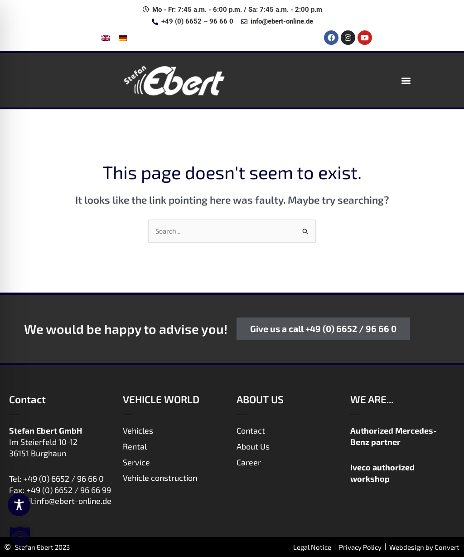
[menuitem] (105, 38)
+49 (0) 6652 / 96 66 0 (63, 479)
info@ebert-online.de (73, 501)
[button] (406, 80)
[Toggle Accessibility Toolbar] (19, 505)
